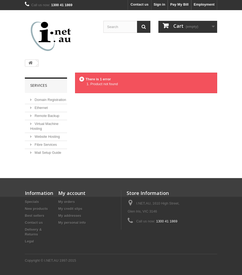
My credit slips (70, 209)
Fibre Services (45, 145)
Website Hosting (47, 137)
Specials (32, 202)
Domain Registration (50, 100)
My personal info (72, 223)
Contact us (140, 4)
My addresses (69, 216)
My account (71, 193)
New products (36, 209)
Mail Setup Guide (47, 153)
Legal (29, 241)
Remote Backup (46, 116)
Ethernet (41, 108)
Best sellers (34, 216)
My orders (66, 202)
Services (38, 85)
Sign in (159, 4)
